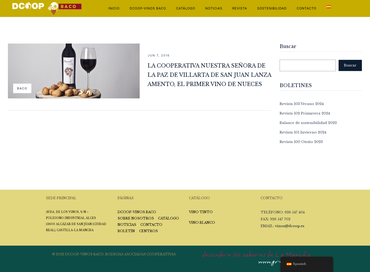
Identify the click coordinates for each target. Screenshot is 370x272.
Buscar (288, 46)
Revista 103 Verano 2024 (302, 104)
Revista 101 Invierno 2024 (303, 132)
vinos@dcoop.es (289, 226)
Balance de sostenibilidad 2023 (308, 123)
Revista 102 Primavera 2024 (305, 113)
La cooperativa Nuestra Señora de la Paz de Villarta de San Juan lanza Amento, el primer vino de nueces (209, 75)
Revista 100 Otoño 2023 (301, 142)
